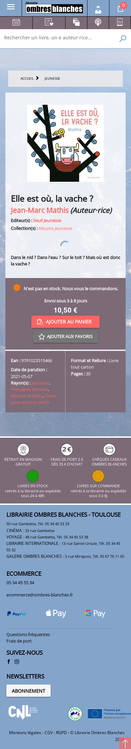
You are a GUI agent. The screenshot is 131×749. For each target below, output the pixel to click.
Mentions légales (25, 732)
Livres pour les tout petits (33, 399)
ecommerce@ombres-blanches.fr (39, 595)
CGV (49, 732)
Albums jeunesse (55, 228)
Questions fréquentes (28, 634)
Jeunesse (40, 383)
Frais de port (19, 641)
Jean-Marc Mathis (40, 210)
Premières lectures (29, 389)
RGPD (61, 732)
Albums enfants (26, 396)
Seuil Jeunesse (47, 220)
